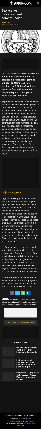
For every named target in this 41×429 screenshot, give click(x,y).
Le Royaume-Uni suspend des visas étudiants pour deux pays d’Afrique (25, 363)
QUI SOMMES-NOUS (13, 421)
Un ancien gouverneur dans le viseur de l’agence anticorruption (27, 350)
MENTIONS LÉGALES (27, 421)
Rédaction (6, 22)
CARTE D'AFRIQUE (15, 419)
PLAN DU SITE (27, 419)
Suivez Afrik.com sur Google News (20, 322)
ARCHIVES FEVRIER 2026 (14, 423)
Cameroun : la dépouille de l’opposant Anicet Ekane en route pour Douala (27, 376)
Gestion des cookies (29, 423)
